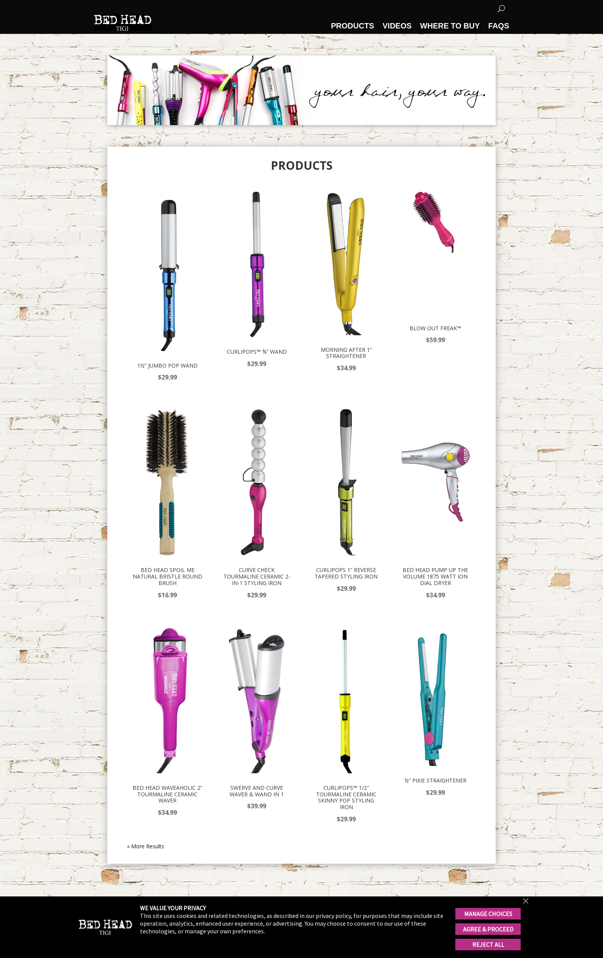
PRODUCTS (352, 26)
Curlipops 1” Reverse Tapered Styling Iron (346, 573)
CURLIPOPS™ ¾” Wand (257, 351)
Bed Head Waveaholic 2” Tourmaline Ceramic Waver (167, 794)
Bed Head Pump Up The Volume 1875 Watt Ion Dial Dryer (435, 576)
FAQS (498, 26)
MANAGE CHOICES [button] (488, 914)
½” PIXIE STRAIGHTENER (435, 780)
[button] (525, 901)
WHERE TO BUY (450, 26)
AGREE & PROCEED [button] (488, 929)
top (489, 9)
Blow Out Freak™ (435, 328)
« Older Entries (145, 846)
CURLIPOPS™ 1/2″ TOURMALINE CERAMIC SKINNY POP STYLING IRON (346, 797)
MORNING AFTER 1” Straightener (346, 353)
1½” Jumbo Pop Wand (167, 365)
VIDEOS (397, 26)
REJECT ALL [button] (488, 944)
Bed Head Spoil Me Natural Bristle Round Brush (167, 576)
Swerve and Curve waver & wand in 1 (257, 791)
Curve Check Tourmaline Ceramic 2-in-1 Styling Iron (256, 576)
